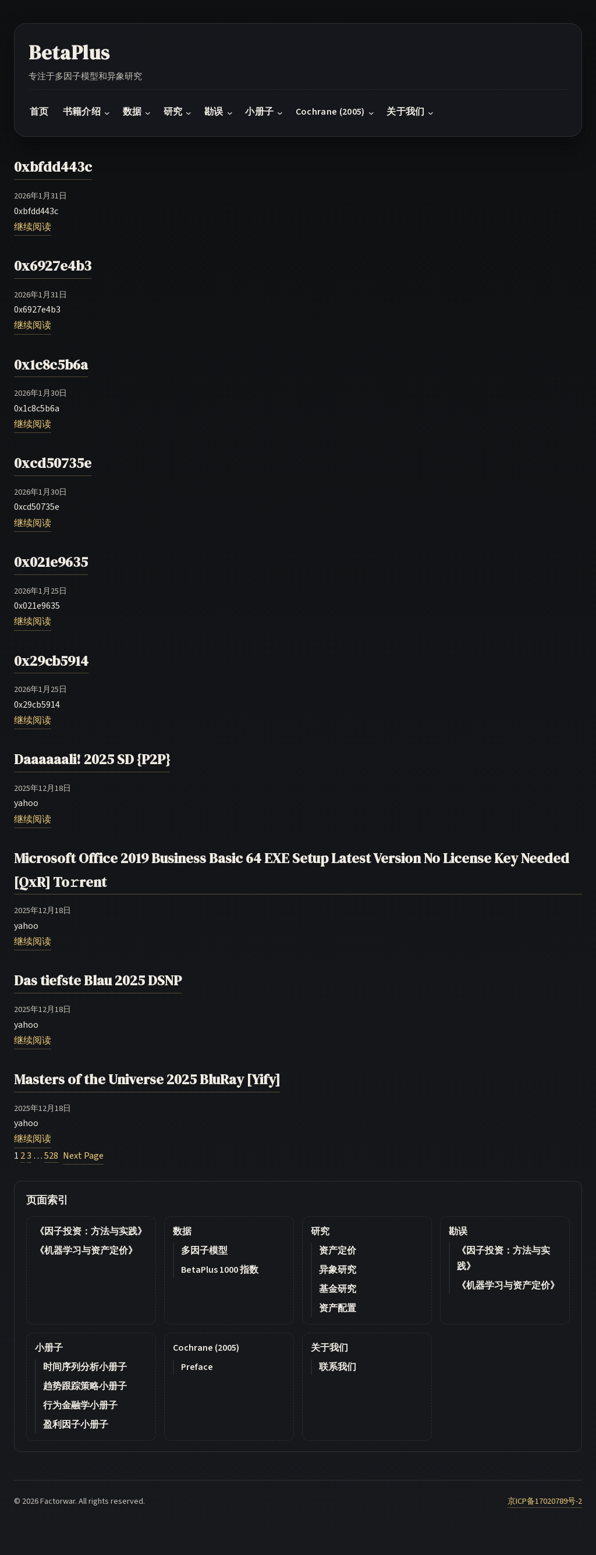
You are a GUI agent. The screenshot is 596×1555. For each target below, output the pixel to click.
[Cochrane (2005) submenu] (371, 113)
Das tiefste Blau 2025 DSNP (98, 980)
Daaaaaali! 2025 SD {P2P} (92, 759)
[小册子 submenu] (280, 113)
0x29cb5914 (51, 660)
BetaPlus (69, 52)
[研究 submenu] (188, 113)
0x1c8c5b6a (51, 364)
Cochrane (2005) (206, 1347)
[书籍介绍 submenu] (107, 113)
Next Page (83, 1155)
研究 (320, 1231)
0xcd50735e (52, 463)
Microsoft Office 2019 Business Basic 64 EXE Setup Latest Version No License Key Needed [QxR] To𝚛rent (291, 870)
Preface (197, 1367)
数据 (182, 1231)
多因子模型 (204, 1250)
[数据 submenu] (148, 113)
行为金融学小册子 (80, 1405)
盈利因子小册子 (75, 1424)
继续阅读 (32, 227)
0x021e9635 (51, 561)
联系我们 (337, 1367)
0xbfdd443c (53, 166)
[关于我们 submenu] (431, 113)
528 (51, 1155)
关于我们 (329, 1347)
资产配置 (337, 1308)
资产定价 (337, 1250)
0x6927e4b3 (52, 265)
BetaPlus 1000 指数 (219, 1269)
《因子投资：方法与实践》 (91, 1231)
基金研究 (337, 1289)
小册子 (49, 1347)
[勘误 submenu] (230, 113)
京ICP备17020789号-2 (545, 1501)
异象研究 (337, 1269)
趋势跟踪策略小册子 (85, 1386)
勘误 (458, 1231)
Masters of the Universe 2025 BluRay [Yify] (147, 1079)
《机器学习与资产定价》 (86, 1250)
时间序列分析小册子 (85, 1367)
